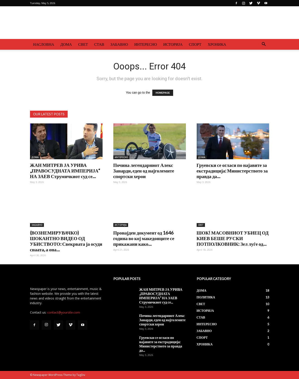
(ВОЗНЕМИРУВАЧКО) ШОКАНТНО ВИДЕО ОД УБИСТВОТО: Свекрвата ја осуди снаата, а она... (66, 241)
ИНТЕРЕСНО (145, 44)
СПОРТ (195, 44)
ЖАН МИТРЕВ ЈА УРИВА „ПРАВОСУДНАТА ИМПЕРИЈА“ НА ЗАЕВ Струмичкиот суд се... (65, 170)
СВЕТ (83, 44)
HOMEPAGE (163, 92)
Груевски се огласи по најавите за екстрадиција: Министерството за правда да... (232, 170)
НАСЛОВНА (43, 44)
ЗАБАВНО (119, 44)
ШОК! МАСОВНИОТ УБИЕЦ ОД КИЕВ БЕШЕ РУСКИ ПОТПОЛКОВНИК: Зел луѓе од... (233, 238)
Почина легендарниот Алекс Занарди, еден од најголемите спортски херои (143, 170)
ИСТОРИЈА (173, 44)
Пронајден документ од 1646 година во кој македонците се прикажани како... (143, 238)
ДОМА (66, 44)
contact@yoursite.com (63, 312)
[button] (263, 45)
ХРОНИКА (217, 44)
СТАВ (99, 44)
